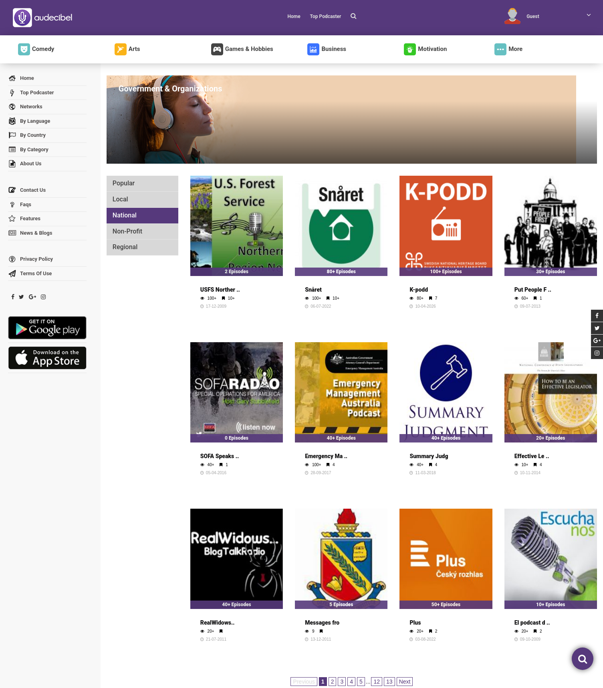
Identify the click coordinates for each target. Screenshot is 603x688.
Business (326, 49)
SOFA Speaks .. (219, 456)
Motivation (425, 49)
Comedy (36, 49)
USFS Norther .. (220, 289)
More (508, 49)
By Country (27, 135)
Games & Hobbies (242, 49)
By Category (28, 150)
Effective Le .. (531, 456)
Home (294, 16)
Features (24, 219)
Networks (25, 107)
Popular (124, 183)
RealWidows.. (217, 622)
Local (120, 199)
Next (405, 681)
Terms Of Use (30, 274)
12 (376, 681)
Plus (415, 622)
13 (389, 681)
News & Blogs (30, 233)
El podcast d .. (532, 622)
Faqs (19, 205)
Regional (125, 247)
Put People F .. (532, 289)
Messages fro (322, 622)
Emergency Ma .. (326, 456)
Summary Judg (428, 456)
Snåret (313, 289)
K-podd (418, 289)
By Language (29, 121)
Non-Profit (127, 231)
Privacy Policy (30, 259)
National (125, 215)
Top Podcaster (325, 16)
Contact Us (27, 190)
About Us (24, 164)
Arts (127, 49)
